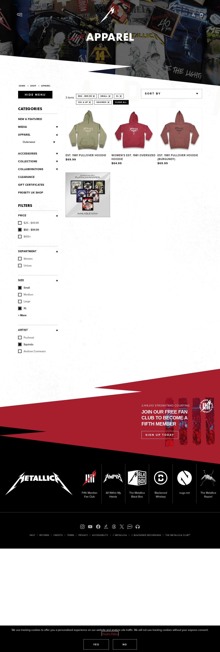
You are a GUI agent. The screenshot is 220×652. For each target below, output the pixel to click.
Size (21, 280)
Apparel (24, 135)
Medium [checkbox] (25, 295)
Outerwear (29, 142)
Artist (23, 330)
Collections (27, 161)
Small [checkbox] (24, 288)
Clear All (121, 102)
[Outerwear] (45, 142)
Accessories (27, 154)
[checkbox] (28, 223)
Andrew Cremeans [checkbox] (32, 351)
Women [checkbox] (25, 259)
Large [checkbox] (24, 301)
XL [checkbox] (22, 308)
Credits (58, 535)
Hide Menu (35, 95)
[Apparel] (44, 134)
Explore (92, 176)
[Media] (42, 127)
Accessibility (100, 535)
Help (32, 535)
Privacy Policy (110, 634)
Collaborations (30, 169)
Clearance (26, 177)
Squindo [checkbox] (25, 344)
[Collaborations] (50, 169)
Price (22, 216)
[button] (96, 644)
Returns (44, 535)
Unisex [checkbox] (25, 266)
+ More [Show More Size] (22, 315)
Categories (30, 108)
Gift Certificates (31, 185)
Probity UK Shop (30, 193)
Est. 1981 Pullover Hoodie (86, 155)
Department (27, 251)
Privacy (83, 535)
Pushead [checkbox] (26, 338)
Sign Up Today (159, 435)
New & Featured (30, 119)
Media (22, 127)
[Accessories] (47, 153)
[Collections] (47, 161)
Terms (70, 535)
